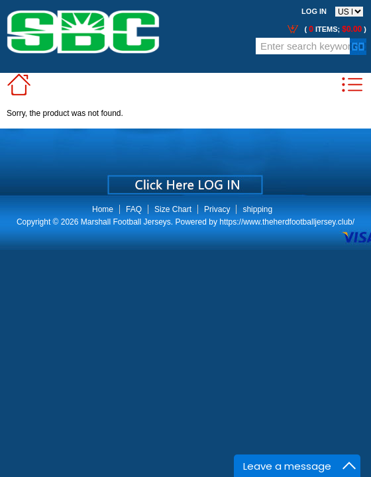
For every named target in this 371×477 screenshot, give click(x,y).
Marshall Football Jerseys (126, 222)
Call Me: (19, 54)
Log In (314, 11)
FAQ (134, 209)
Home (102, 209)
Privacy (217, 209)
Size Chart (172, 209)
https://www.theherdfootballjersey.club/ (286, 222)
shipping (257, 209)
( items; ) (334, 29)
